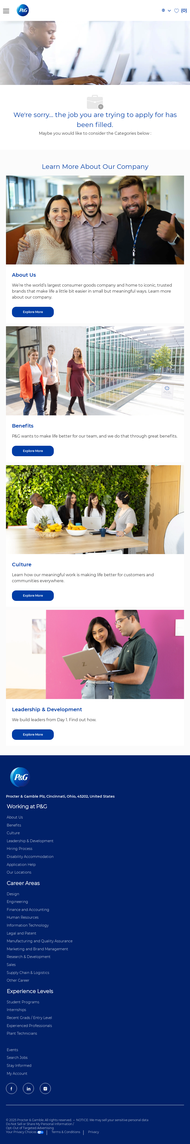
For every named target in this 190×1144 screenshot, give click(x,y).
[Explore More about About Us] (33, 312)
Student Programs (23, 1002)
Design (13, 894)
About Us (15, 817)
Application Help (21, 864)
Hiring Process (19, 848)
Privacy (93, 1132)
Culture (13, 833)
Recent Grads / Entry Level (29, 1018)
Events (12, 1050)
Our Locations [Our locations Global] (19, 872)
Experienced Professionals (29, 1025)
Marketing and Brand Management (37, 949)
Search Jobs (17, 1057)
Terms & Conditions (66, 1132)
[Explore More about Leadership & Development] (33, 734)
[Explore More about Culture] (33, 595)
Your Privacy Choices (25, 1132)
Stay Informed (19, 1065)
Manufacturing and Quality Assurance (39, 941)
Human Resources (23, 917)
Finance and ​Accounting (28, 909)
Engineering (17, 901)
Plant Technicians (22, 1033)
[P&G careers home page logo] (31, 10)
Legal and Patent (21, 933)
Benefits (14, 825)
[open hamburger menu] (6, 10)
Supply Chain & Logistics (28, 972)
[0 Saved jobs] (180, 10)
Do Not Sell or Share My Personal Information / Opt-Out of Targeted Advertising (40, 1126)
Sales (11, 964)
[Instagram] (45, 1088)
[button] (166, 10)
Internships (16, 1010)
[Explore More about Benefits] (33, 451)
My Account (17, 1073)
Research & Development (29, 956)
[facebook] (11, 1088)
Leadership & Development (30, 841)
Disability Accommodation (30, 856)
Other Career (18, 980)
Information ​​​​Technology (28, 925)
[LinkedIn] (28, 1088)
